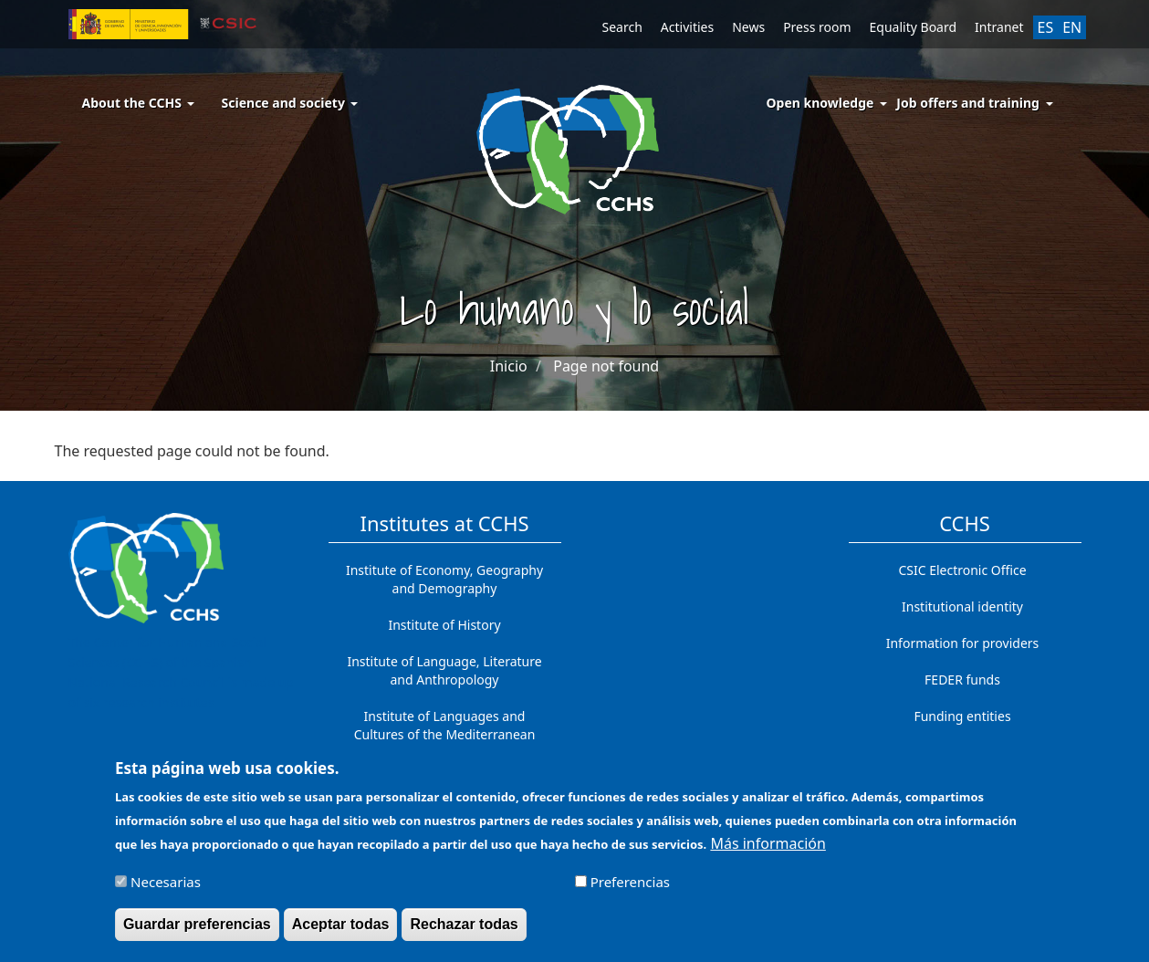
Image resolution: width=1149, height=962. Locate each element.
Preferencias (630, 889)
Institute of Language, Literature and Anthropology (444, 670)
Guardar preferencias (197, 931)
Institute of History (444, 624)
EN (1071, 27)
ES (1046, 27)
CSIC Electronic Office (962, 570)
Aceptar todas (341, 931)
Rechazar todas (463, 931)
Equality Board (913, 27)
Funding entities (962, 716)
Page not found (606, 366)
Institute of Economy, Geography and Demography (444, 579)
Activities (687, 27)
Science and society (290, 102)
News (748, 27)
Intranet (999, 27)
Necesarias (166, 889)
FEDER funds (962, 679)
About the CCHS (138, 102)
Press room (817, 27)
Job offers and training (967, 102)
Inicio (508, 366)
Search (622, 27)
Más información (767, 851)
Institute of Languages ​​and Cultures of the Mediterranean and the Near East (445, 734)
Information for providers (962, 643)
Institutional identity (962, 606)
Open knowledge (820, 102)
